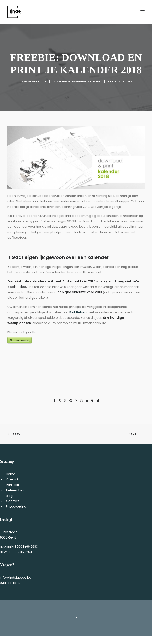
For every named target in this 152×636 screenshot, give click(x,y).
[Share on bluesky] (86, 400)
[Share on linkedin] (76, 400)
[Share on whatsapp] (81, 400)
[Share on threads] (65, 400)
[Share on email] (97, 400)
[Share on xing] (92, 400)
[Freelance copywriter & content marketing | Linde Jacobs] (14, 12)
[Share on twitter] (59, 400)
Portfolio (12, 485)
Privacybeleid (16, 506)
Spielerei (94, 81)
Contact (12, 501)
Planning (79, 81)
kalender (64, 81)
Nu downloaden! (19, 340)
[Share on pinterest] (70, 400)
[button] (142, 12)
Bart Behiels (78, 312)
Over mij (12, 479)
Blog (9, 495)
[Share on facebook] (54, 400)
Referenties (15, 490)
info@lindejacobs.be (15, 577)
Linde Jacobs (122, 81)
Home (10, 474)
